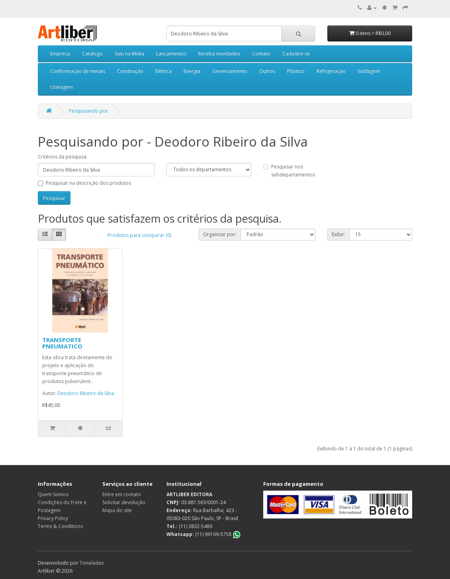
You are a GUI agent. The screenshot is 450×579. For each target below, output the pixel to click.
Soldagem (369, 71)
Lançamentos (171, 53)
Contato (261, 53)
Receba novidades (219, 53)
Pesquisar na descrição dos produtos (84, 183)
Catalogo (92, 53)
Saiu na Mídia (129, 53)
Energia (192, 71)
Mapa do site (117, 510)
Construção (130, 71)
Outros (267, 71)
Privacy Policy (53, 518)
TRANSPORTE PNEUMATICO (62, 343)
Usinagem (61, 87)
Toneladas (92, 562)
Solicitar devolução (123, 502)
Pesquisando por (88, 111)
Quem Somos (53, 494)
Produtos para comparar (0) (139, 235)
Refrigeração (331, 71)
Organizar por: (220, 234)
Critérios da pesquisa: (63, 156)
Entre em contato (121, 494)
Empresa (60, 53)
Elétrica (163, 71)
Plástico (296, 71)
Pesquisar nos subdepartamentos (289, 170)
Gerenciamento (229, 71)
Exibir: (338, 234)
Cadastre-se (296, 53)
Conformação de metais (77, 71)
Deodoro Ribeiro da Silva (85, 393)
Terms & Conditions (60, 526)
